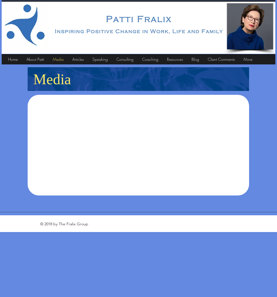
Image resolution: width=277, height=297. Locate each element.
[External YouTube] (138, 143)
